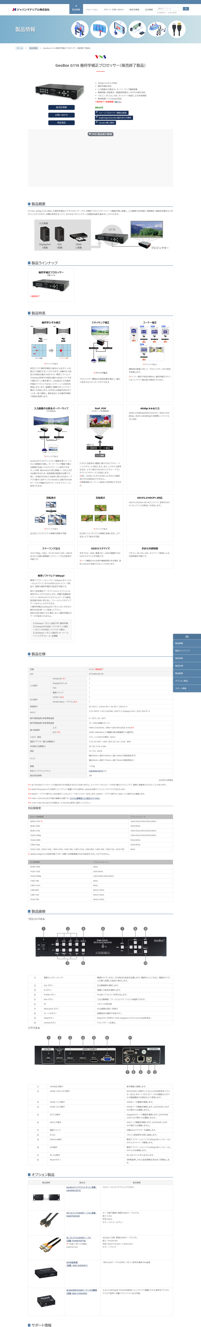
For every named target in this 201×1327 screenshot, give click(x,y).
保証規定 (61, 122)
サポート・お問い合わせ (110, 10)
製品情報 (73, 10)
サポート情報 (180, 689)
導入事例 (169, 13)
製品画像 (179, 674)
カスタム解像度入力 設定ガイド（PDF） (85, 798)
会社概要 (145, 10)
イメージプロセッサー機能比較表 (113, 112)
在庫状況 (158, 13)
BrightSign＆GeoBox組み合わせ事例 (115, 117)
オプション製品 (181, 681)
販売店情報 (131, 10)
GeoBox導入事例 (106, 122)
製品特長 (179, 658)
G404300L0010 (96, 771)
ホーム (19, 48)
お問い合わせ (61, 115)
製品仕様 (179, 666)
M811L (117, 101)
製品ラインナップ (182, 651)
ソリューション (88, 10)
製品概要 (179, 643)
